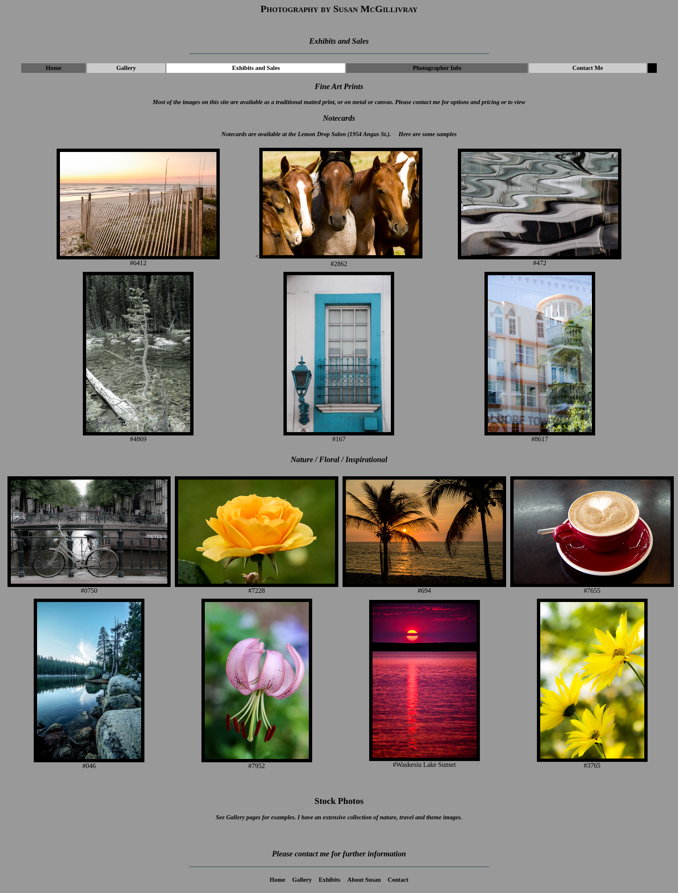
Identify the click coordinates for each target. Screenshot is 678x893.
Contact (398, 879)
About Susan (364, 879)
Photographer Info (437, 68)
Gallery (126, 68)
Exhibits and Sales (256, 68)
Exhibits (329, 879)
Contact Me (587, 68)
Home (53, 68)
